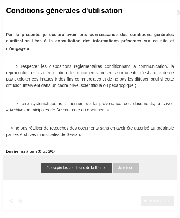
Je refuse (125, 168)
